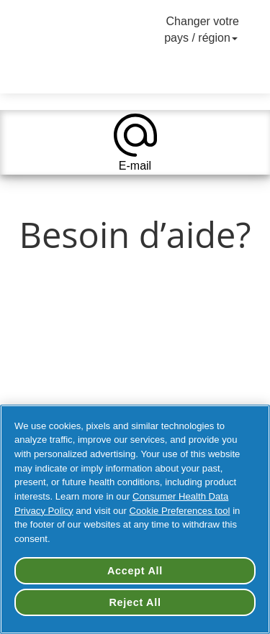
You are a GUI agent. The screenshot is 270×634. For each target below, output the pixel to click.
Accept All (135, 570)
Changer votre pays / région (202, 29)
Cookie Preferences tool (180, 510)
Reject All (135, 602)
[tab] (135, 142)
